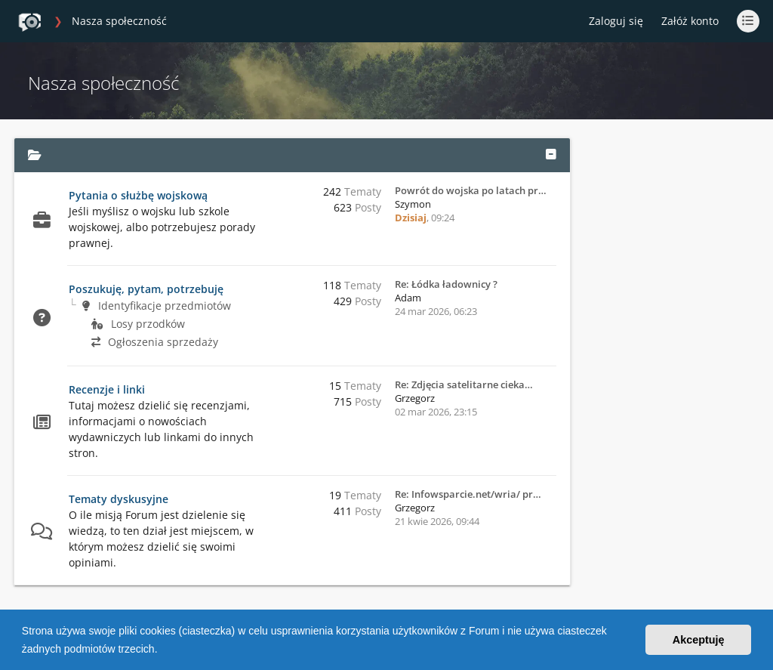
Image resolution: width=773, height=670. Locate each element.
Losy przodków (138, 323)
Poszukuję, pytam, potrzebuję (146, 289)
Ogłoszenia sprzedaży (154, 342)
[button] (162, 650)
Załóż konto (690, 21)
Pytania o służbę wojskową (138, 195)
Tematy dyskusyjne (118, 499)
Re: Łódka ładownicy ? (446, 284)
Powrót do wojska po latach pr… (471, 190)
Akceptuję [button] (699, 640)
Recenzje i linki (107, 389)
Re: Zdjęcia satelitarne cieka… (464, 384)
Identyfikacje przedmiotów (156, 305)
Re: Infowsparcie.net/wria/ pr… (468, 494)
